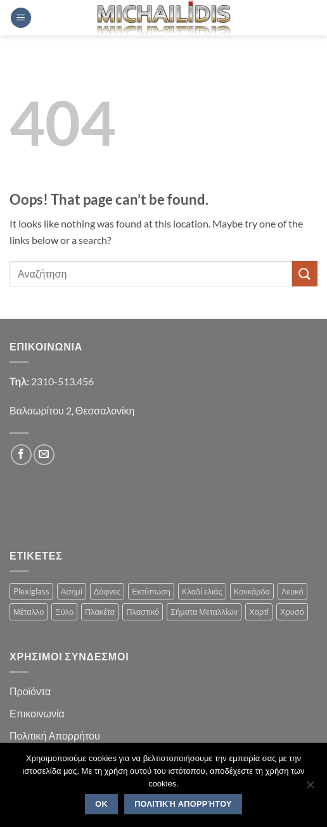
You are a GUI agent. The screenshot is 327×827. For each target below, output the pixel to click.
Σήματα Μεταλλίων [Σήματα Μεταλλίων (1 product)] (204, 611)
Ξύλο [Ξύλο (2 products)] (64, 611)
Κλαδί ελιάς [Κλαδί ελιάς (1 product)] (202, 591)
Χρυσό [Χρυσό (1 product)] (292, 611)
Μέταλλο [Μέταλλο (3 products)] (28, 611)
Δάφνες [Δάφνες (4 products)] (107, 591)
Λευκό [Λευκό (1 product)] (292, 591)
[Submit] (304, 273)
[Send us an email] (44, 454)
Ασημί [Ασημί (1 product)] (71, 591)
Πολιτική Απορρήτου (55, 735)
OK (101, 804)
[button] (21, 18)
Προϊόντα (30, 691)
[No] (309, 788)
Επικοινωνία (37, 713)
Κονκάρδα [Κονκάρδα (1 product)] (252, 591)
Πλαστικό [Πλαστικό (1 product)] (142, 611)
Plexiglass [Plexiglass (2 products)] (31, 591)
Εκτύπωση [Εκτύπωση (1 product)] (151, 591)
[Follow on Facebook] (21, 454)
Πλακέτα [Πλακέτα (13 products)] (100, 611)
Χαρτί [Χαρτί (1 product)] (259, 611)
